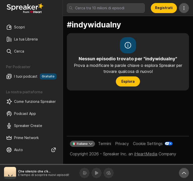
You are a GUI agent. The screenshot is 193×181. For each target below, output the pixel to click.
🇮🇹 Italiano (82, 144)
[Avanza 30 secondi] (109, 173)
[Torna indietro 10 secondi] (84, 173)
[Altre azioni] (184, 8)
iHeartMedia (145, 153)
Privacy (122, 143)
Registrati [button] (164, 8)
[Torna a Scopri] (25, 8)
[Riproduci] (96, 173)
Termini (104, 143)
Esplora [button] (128, 81)
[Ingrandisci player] (184, 173)
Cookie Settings (148, 143)
